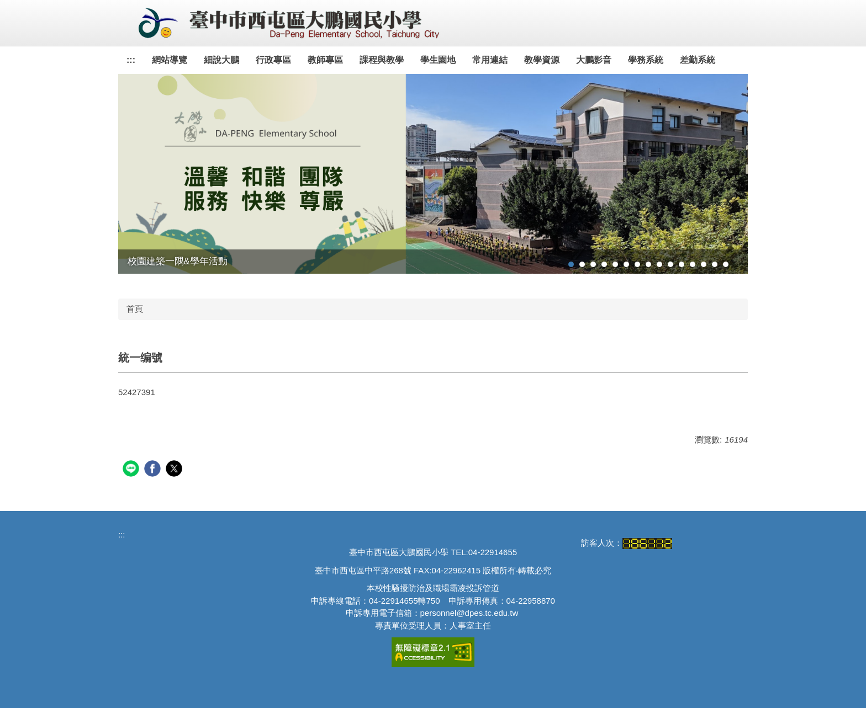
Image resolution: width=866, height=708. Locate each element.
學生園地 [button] (438, 60)
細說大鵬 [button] (221, 60)
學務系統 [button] (645, 60)
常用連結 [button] (490, 60)
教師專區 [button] (325, 60)
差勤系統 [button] (697, 60)
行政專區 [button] (273, 60)
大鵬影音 (593, 60)
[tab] (571, 264)
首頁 (134, 308)
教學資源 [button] (541, 60)
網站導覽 (169, 60)
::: (130, 60)
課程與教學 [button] (382, 60)
